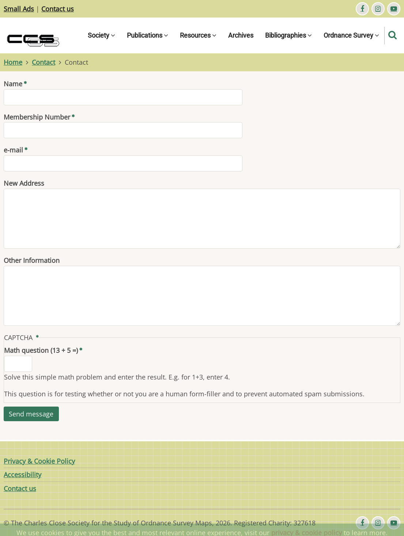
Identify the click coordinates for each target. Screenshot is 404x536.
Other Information (32, 260)
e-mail (13, 150)
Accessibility (22, 474)
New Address (24, 183)
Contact (43, 62)
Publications (147, 35)
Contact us (57, 8)
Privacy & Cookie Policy (39, 461)
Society (101, 35)
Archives (240, 35)
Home (13, 62)
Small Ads (19, 8)
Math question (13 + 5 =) (41, 350)
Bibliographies (288, 35)
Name (13, 83)
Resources (198, 35)
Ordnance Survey (351, 35)
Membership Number (37, 117)
